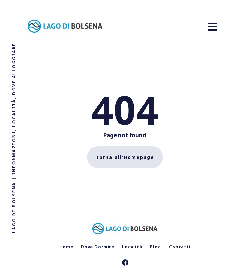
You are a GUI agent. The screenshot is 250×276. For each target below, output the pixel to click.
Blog (155, 247)
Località (132, 247)
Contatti (180, 247)
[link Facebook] (125, 263)
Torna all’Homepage (125, 157)
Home (66, 247)
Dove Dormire (97, 247)
